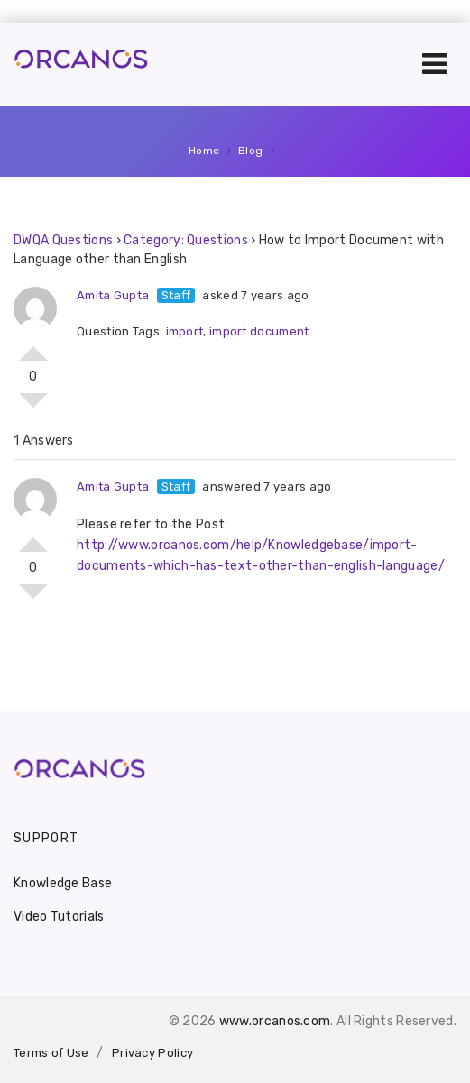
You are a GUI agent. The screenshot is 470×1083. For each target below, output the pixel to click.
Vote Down (33, 407)
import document (259, 331)
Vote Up (33, 346)
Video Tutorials (59, 916)
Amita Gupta (113, 295)
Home (204, 150)
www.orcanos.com (275, 1021)
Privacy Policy (152, 1053)
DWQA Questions (63, 240)
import (185, 331)
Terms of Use (51, 1053)
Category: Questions (186, 240)
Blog (250, 150)
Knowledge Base (63, 883)
